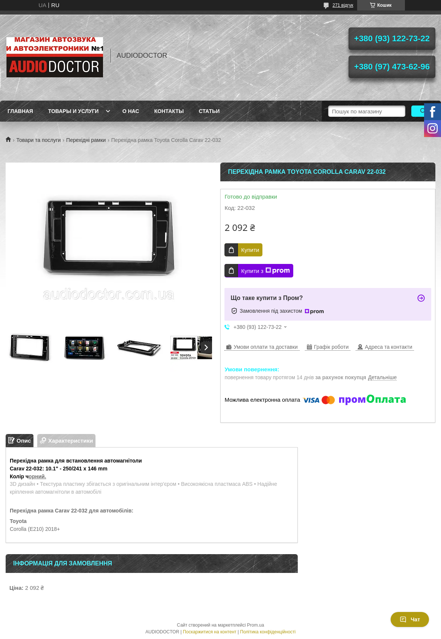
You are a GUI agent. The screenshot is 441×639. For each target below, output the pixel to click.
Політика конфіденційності (268, 631)
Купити (250, 250)
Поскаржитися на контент (209, 631)
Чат (410, 619)
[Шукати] (423, 111)
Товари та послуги (38, 140)
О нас (130, 111)
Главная (20, 111)
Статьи (209, 111)
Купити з (265, 270)
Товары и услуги (73, 111)
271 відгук (342, 5)
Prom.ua (255, 625)
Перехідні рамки (86, 140)
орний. (37, 476)
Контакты (168, 111)
